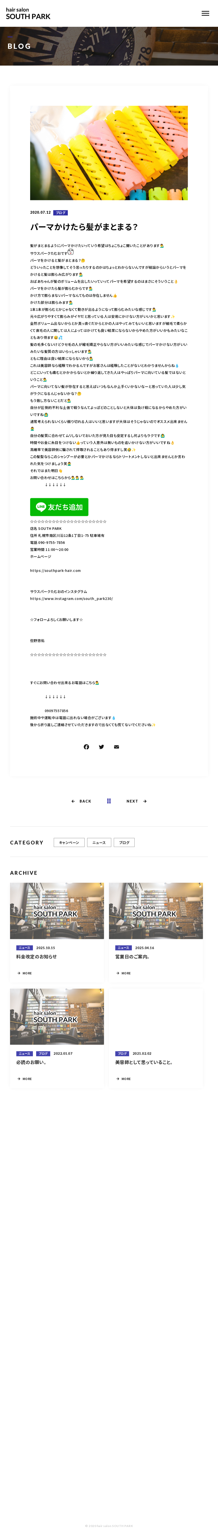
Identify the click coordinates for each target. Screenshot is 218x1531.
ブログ (60, 213)
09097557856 (56, 711)
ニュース (99, 845)
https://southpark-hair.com (55, 570)
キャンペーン (69, 845)
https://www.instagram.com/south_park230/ (71, 599)
